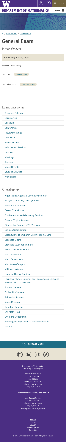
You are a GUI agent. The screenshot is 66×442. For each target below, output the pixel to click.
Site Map (33, 425)
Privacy (33, 419)
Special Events (12, 166)
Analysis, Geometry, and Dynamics (22, 200)
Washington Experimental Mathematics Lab (27, 321)
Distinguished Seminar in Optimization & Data (28, 234)
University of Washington (28, 436)
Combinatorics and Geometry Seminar (24, 215)
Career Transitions (14, 210)
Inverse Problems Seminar (18, 249)
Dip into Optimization (15, 229)
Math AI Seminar (13, 254)
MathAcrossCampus (15, 264)
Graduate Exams (28, 84)
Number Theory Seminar (17, 274)
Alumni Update (33, 427)
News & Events (11, 34)
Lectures (9, 152)
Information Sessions (15, 147)
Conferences (11, 127)
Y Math (8, 326)
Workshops (10, 176)
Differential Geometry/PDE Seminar (23, 225)
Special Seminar (13, 301)
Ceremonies (11, 117)
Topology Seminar (14, 307)
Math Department (14, 259)
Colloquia (9, 122)
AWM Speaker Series (15, 205)
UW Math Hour (12, 311)
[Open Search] (48, 3)
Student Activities (13, 171)
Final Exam (10, 137)
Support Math (33, 344)
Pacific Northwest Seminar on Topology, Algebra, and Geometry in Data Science (32, 280)
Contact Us (33, 430)
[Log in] (41, 3)
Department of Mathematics (25, 10)
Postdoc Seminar (13, 287)
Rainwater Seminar (14, 297)
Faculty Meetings (13, 132)
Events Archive (25, 34)
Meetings (9, 157)
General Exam (21, 74)
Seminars (9, 162)
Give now (59, 3)
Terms (33, 422)
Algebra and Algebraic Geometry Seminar (26, 195)
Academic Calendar (14, 113)
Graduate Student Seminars (19, 244)
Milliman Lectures (14, 269)
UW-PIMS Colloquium (15, 316)
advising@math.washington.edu (33, 408)
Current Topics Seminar (17, 220)
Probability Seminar (15, 292)
